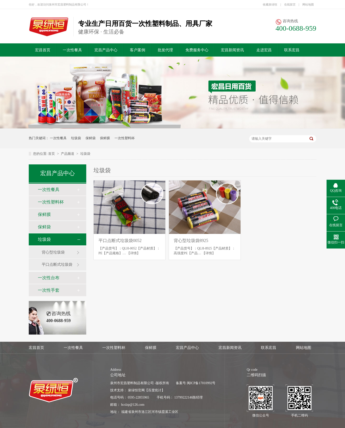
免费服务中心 (196, 50)
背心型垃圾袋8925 (191, 240)
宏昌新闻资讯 (232, 50)
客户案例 (137, 50)
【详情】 (133, 253)
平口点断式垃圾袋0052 (120, 240)
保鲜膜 (105, 138)
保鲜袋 (91, 138)
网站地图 (308, 4)
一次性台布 (48, 277)
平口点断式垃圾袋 (57, 264)
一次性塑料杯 (125, 138)
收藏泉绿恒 (270, 4)
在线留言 (290, 4)
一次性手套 (48, 290)
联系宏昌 (291, 50)
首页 (51, 154)
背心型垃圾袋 (53, 252)
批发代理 (165, 50)
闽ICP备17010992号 (201, 383)
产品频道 (67, 154)
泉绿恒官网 (136, 390)
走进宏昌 (264, 50)
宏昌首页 (42, 50)
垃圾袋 (76, 138)
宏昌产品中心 (105, 50)
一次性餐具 (72, 50)
